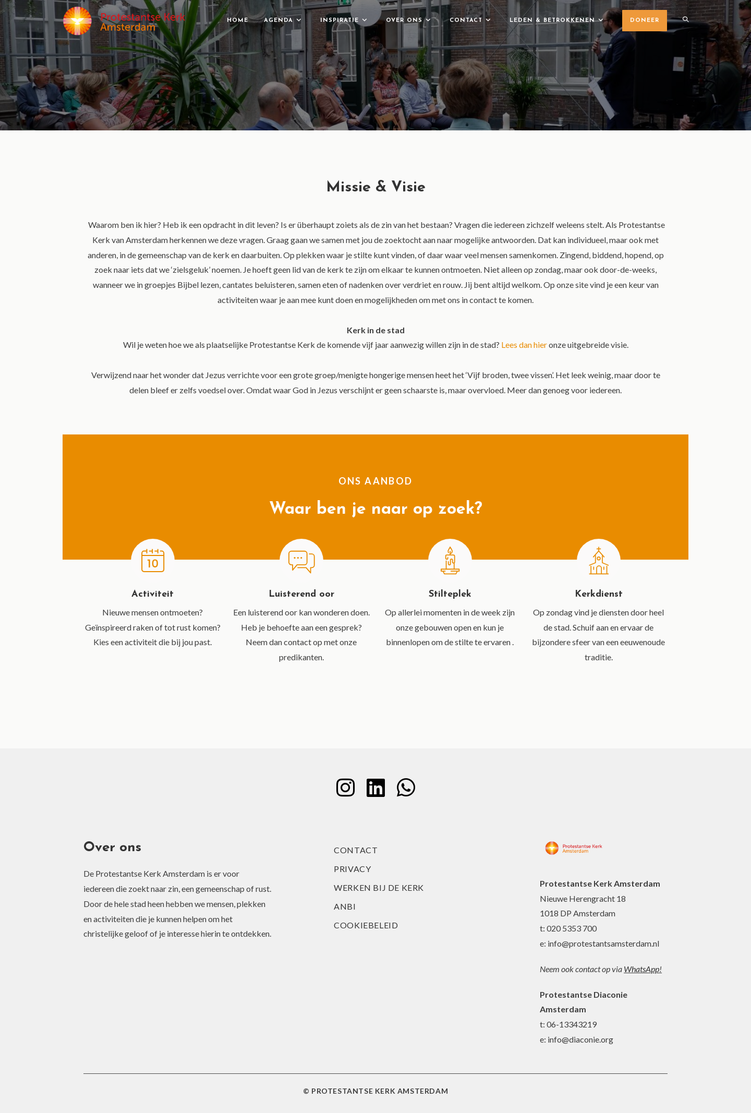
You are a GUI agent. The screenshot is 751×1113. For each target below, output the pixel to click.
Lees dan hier (524, 344)
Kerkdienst (599, 594)
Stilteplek (450, 594)
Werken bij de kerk (379, 887)
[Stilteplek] (450, 561)
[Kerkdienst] (599, 561)
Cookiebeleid (366, 925)
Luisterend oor (301, 594)
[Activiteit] (153, 561)
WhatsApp (641, 969)
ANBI (345, 906)
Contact (356, 850)
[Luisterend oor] (301, 561)
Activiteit (152, 594)
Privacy (352, 869)
